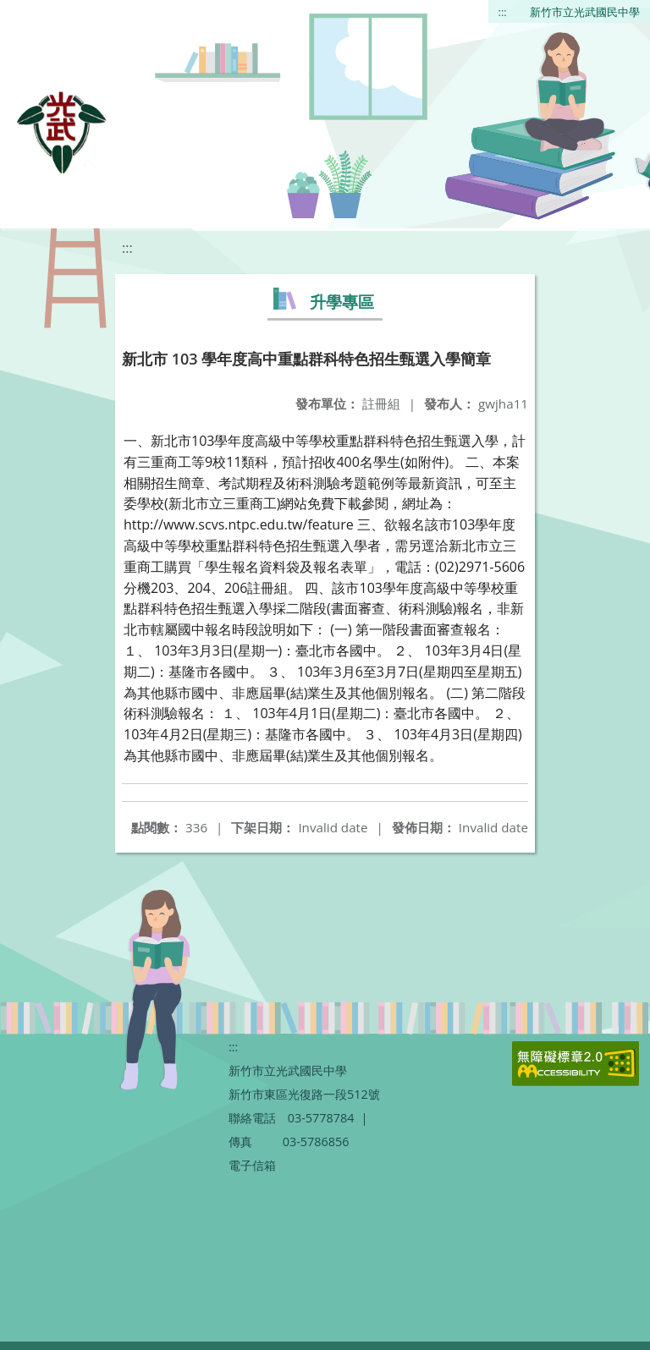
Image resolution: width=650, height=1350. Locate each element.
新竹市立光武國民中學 (585, 11)
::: (503, 11)
